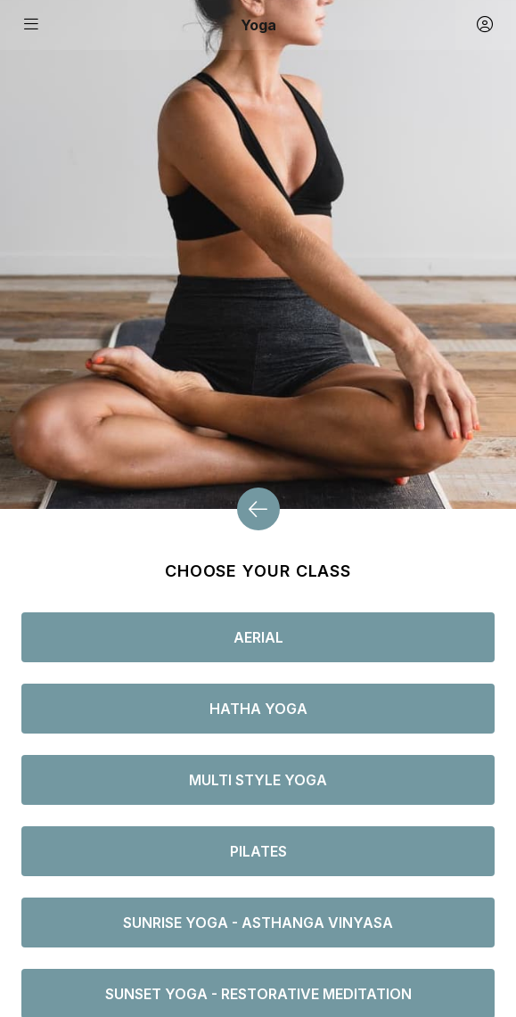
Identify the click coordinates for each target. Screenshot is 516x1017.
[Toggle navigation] (31, 25)
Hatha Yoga (258, 709)
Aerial (258, 637)
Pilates (258, 851)
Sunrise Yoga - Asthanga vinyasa (258, 922)
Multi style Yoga (258, 780)
